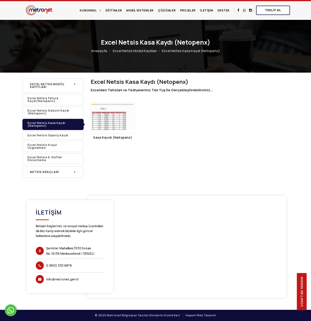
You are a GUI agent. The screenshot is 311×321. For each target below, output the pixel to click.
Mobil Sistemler (140, 10)
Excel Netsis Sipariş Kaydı (48, 135)
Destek (224, 10)
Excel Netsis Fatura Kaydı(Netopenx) (43, 99)
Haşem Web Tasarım (201, 315)
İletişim (206, 10)
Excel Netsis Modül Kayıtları (135, 50)
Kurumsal (88, 10)
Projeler (188, 10)
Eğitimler (114, 10)
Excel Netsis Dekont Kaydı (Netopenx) (48, 112)
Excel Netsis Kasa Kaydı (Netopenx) (46, 124)
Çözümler (167, 10)
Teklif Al (273, 10)
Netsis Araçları (53, 172)
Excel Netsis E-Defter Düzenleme (45, 158)
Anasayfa (99, 50)
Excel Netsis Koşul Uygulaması (42, 146)
